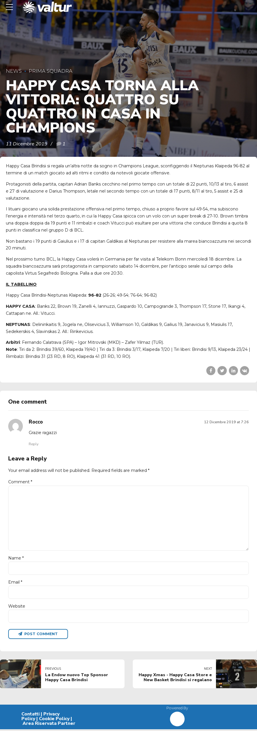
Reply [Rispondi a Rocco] (33, 443)
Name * (16, 559)
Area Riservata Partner (49, 725)
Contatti (30, 716)
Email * (15, 583)
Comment (20, 481)
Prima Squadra (50, 71)
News (14, 71)
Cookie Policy (54, 720)
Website (16, 607)
